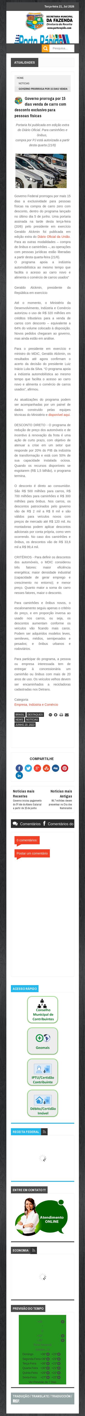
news (19, 719)
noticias (24, 83)
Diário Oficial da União (54, 236)
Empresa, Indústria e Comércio (36, 704)
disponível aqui (59, 415)
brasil (20, 714)
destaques (35, 714)
